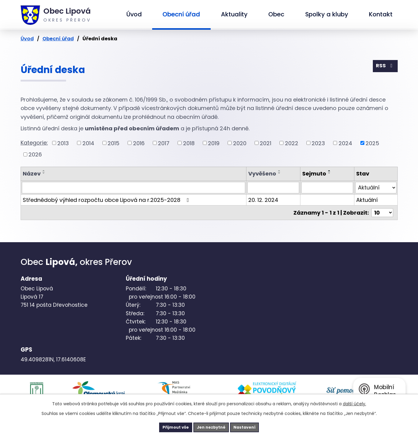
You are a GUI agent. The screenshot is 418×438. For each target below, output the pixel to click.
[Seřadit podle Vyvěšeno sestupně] (279, 173)
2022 (291, 143)
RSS (384, 67)
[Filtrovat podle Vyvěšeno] (273, 187)
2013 (63, 143)
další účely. (354, 403)
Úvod (134, 14)
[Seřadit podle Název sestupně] (44, 173)
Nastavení (253, 427)
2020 (239, 143)
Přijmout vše (167, 427)
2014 (88, 143)
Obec (276, 14)
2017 (163, 143)
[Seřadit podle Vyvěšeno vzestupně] (279, 170)
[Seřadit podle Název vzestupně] (44, 170)
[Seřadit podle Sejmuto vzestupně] (329, 170)
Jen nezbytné (211, 427)
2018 (189, 143)
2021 (265, 143)
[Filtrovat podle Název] (134, 187)
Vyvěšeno (262, 173)
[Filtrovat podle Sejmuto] (327, 187)
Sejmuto (314, 173)
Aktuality (234, 14)
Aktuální (367, 200)
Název (32, 173)
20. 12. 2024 (263, 200)
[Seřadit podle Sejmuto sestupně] (329, 173)
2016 (139, 143)
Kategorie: (34, 142)
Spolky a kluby (326, 14)
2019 (213, 143)
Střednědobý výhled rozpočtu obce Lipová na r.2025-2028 (107, 200)
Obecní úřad (181, 14)
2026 (35, 154)
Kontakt (381, 14)
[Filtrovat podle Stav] (375, 187)
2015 (113, 143)
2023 (318, 143)
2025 (372, 143)
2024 (345, 143)
